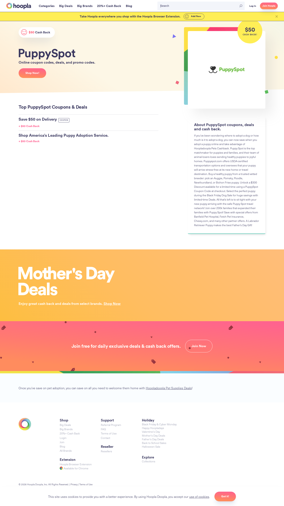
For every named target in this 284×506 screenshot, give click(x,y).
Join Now (199, 346)
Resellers (106, 451)
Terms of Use (109, 433)
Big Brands (66, 429)
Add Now (193, 16)
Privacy (74, 484)
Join (62, 442)
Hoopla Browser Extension (76, 464)
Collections (148, 461)
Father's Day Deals (153, 439)
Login (63, 438)
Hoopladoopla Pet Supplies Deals (169, 388)
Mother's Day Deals (153, 435)
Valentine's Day (151, 431)
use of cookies (199, 496)
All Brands (66, 451)
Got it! (225, 496)
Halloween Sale (151, 446)
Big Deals (65, 425)
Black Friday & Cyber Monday (159, 424)
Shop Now (112, 303)
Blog (62, 446)
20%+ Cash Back (70, 433)
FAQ (103, 429)
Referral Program (111, 425)
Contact (105, 438)
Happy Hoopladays (153, 428)
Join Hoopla (268, 6)
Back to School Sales (154, 443)
